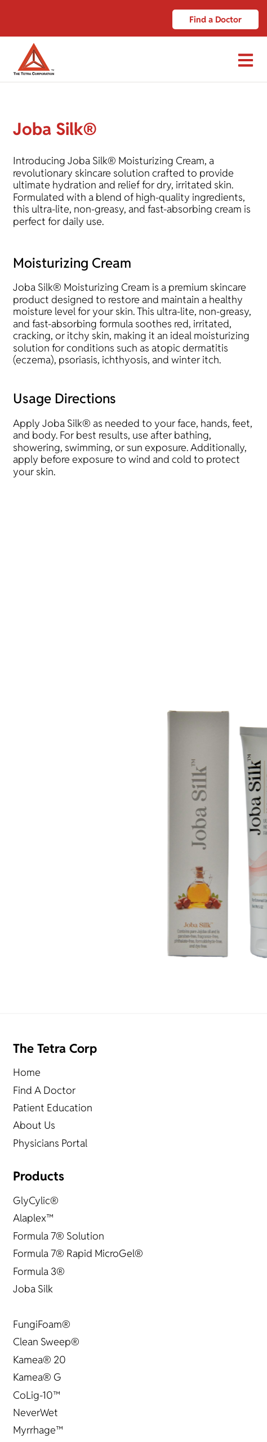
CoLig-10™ (36, 1395)
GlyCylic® (36, 1200)
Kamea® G (37, 1377)
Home (27, 1072)
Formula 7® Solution (58, 1235)
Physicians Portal (50, 1143)
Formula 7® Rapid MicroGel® (78, 1253)
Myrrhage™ (38, 1429)
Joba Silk (33, 1288)
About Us (34, 1125)
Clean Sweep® (46, 1341)
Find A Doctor (44, 1090)
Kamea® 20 (39, 1359)
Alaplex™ (33, 1217)
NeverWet (35, 1412)
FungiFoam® (41, 1324)
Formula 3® (39, 1271)
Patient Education (52, 1107)
